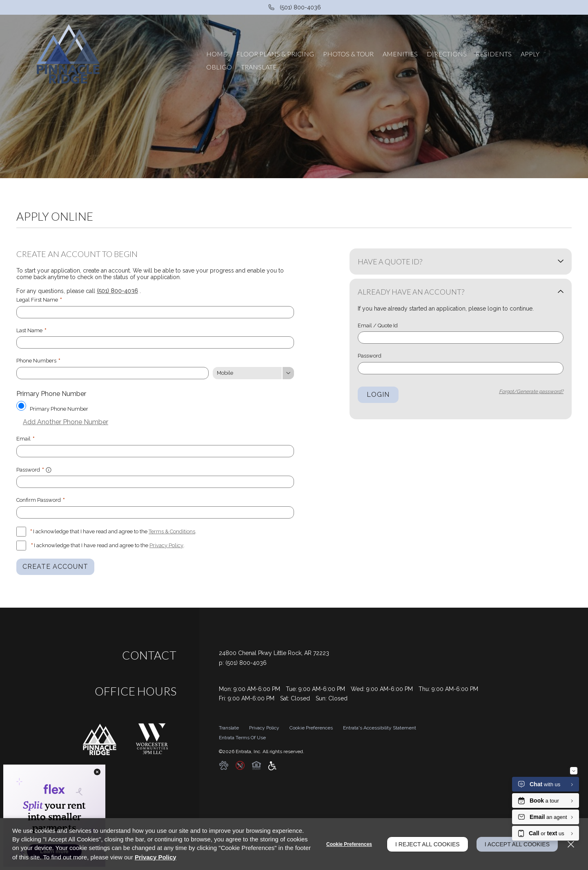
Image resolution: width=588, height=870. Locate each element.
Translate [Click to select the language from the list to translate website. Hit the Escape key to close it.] (229, 728)
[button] (48, 469)
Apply (530, 54)
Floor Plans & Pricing (275, 54)
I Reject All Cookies (427, 844)
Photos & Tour (348, 54)
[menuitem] (216, 53)
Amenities (400, 54)
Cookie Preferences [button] (311, 728)
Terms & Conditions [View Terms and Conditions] (172, 531)
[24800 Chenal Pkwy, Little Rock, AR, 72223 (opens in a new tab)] (274, 653)
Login (378, 394)
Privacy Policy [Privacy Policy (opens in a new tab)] (166, 545)
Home (216, 54)
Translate (259, 67)
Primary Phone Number (59, 409)
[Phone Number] (112, 373)
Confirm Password (40, 500)
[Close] (571, 844)
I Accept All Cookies (517, 844)
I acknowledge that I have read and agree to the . (113, 532)
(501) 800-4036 (117, 291)
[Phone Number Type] (253, 373)
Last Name (31, 330)
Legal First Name (39, 300)
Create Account (55, 566)
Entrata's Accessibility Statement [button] (379, 728)
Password (369, 356)
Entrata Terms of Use (242, 737)
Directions (447, 54)
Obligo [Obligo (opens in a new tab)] (219, 67)
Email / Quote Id (378, 325)
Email (25, 439)
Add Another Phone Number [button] (62, 422)
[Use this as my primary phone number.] (21, 406)
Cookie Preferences (349, 844)
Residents (494, 54)
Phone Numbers (38, 361)
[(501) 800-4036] (294, 7)
